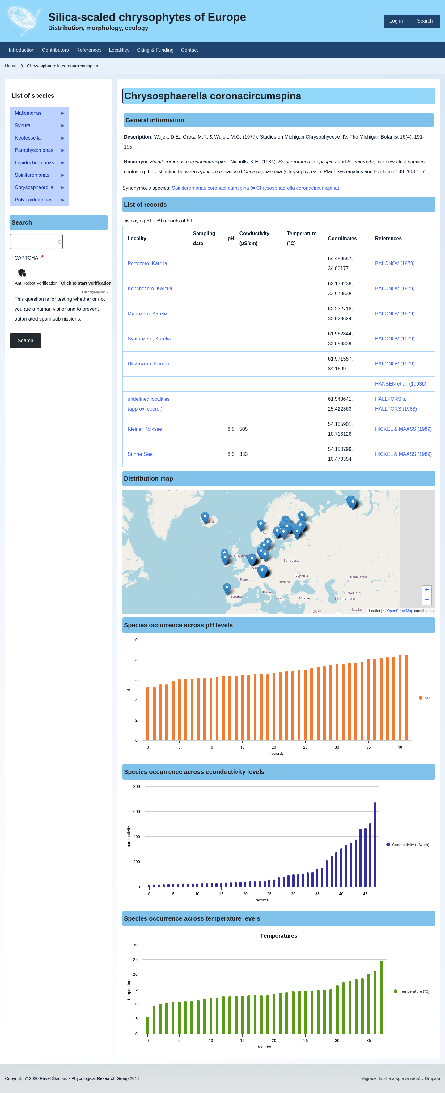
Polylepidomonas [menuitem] (38, 201)
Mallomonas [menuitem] (38, 114)
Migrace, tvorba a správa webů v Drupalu (400, 1078)
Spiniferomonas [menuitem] (38, 176)
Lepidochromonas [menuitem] (38, 164)
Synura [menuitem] (38, 127)
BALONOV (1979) (395, 263)
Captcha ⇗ (95, 292)
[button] (262, 572)
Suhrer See (140, 454)
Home (10, 65)
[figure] (278, 698)
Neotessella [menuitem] (38, 139)
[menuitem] (398, 21)
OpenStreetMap (400, 611)
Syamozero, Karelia (149, 338)
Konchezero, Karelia (150, 288)
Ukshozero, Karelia (148, 363)
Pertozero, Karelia (147, 263)
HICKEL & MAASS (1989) (403, 429)
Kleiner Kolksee (145, 429)
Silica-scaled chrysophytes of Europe (147, 17)
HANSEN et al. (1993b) (400, 384)
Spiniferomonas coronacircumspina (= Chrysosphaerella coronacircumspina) (255, 188)
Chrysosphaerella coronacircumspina (212, 96)
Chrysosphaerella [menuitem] (38, 189)
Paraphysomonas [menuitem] (38, 152)
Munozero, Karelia (148, 313)
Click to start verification (86, 283)
